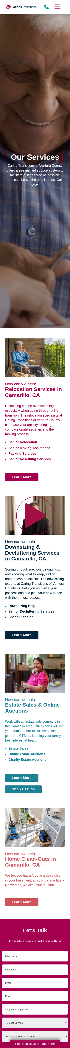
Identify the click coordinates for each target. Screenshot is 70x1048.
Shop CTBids (23, 789)
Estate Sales (18, 748)
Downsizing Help (21, 606)
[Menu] (57, 7)
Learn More (22, 477)
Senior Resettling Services (29, 459)
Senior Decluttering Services (31, 611)
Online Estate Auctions (26, 754)
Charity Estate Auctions (27, 760)
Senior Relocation (22, 442)
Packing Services (22, 453)
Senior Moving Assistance (29, 448)
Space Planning (20, 617)
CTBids (24, 736)
